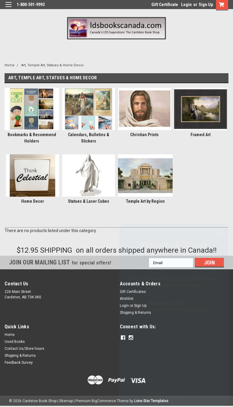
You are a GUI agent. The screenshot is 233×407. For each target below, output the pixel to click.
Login (186, 4)
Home (10, 65)
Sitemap (66, 401)
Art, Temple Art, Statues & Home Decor (52, 65)
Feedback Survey (19, 362)
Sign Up (206, 4)
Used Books (15, 342)
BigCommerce (104, 401)
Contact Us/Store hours (24, 348)
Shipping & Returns (20, 355)
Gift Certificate (164, 4)
